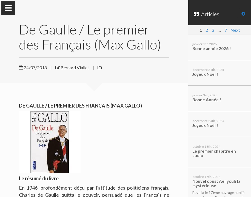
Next (235, 30)
